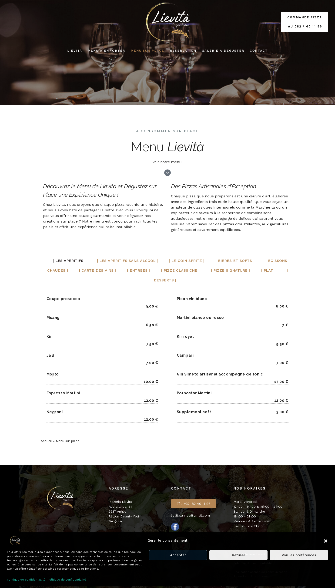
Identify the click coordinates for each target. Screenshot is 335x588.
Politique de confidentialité (26, 579)
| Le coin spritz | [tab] (187, 260)
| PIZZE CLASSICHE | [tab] (180, 270)
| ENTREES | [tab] (137, 270)
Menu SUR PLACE (147, 50)
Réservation (183, 50)
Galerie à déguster (223, 50)
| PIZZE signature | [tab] (231, 270)
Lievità (74, 50)
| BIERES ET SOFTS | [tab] (235, 260)
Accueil (46, 441)
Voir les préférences (299, 555)
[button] (325, 540)
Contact (259, 50)
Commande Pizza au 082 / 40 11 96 (304, 22)
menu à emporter (106, 50)
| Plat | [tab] (269, 270)
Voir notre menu (167, 162)
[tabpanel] (167, 358)
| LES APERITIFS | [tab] (69, 260)
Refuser (238, 555)
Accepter (178, 555)
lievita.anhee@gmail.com (190, 515)
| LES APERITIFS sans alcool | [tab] (127, 260)
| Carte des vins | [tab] (96, 270)
